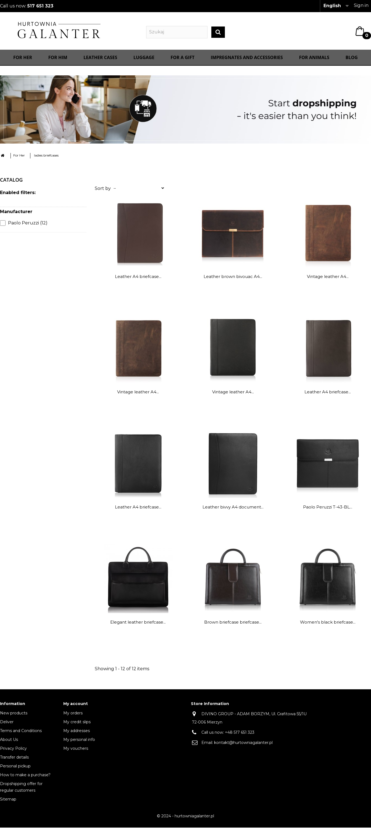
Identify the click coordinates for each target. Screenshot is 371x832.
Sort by (103, 193)
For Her (22, 63)
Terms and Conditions (21, 735)
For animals (314, 63)
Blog (352, 63)
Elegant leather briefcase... (138, 627)
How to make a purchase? (25, 780)
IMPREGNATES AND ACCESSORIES (247, 63)
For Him (57, 63)
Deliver (7, 727)
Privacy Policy (13, 753)
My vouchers (75, 753)
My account (75, 708)
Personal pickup (15, 771)
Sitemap (8, 804)
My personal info (79, 744)
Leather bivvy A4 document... (233, 512)
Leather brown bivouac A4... (233, 281)
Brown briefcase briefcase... (233, 627)
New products (13, 718)
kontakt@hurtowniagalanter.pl (243, 747)
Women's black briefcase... (328, 627)
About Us (9, 744)
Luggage (143, 63)
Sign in (361, 5)
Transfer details (14, 762)
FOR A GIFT (182, 63)
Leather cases (100, 63)
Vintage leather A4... (328, 281)
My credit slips (77, 727)
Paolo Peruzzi (28, 228)
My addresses (76, 735)
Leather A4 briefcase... (138, 281)
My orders (73, 718)
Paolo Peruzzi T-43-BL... (327, 512)
